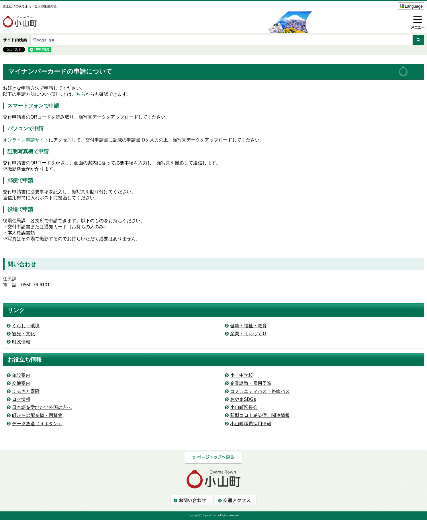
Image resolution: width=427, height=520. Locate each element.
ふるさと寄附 (26, 391)
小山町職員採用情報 (250, 423)
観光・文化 (23, 333)
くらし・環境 (26, 325)
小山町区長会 (244, 407)
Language (414, 6)
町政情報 (21, 341)
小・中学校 (241, 375)
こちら (78, 94)
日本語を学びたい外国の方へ (42, 407)
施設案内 (21, 375)
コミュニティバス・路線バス (260, 391)
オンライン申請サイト (26, 139)
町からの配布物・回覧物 (37, 415)
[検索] (221, 40)
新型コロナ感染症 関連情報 (260, 415)
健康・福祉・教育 (248, 325)
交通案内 (21, 383)
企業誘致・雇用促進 (250, 383)
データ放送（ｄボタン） (37, 423)
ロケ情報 (21, 399)
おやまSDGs (243, 399)
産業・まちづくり (248, 333)
